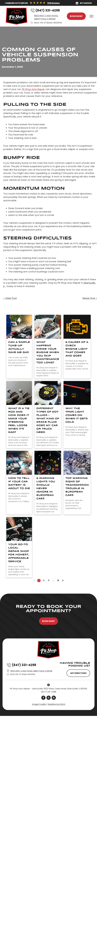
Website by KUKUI (56, 704)
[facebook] (43, 698)
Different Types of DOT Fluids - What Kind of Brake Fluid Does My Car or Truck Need (47, 420)
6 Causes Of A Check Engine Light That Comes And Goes (76, 349)
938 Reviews (53, 3)
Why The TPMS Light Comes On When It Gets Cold (76, 415)
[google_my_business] (54, 698)
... (53, 580)
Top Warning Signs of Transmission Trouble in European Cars (77, 486)
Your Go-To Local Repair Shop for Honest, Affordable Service (18, 553)
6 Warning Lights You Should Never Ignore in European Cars (45, 488)
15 (58, 580)
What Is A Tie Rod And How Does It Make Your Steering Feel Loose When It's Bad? (18, 420)
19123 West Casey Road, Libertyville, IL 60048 (31, 671)
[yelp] (48, 698)
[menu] (91, 16)
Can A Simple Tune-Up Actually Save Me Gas (19, 347)
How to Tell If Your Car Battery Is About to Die (19, 483)
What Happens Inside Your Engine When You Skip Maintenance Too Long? (47, 352)
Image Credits (39, 704)
